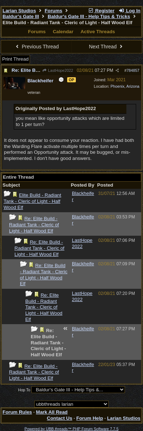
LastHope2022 (57, 70)
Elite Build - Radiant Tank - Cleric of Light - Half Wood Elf (32, 201)
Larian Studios (19, 10)
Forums (53, 10)
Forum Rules (17, 412)
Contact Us (59, 418)
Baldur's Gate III (21, 16)
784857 (132, 70)
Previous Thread (36, 46)
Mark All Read (52, 412)
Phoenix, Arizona (124, 86)
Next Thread (106, 46)
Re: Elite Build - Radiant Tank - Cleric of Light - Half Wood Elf (34, 224)
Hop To (24, 390)
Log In (129, 10)
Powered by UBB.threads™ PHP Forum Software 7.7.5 (71, 429)
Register (101, 10)
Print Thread (15, 59)
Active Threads (98, 31)
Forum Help (89, 418)
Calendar (63, 31)
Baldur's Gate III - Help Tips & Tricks (89, 16)
